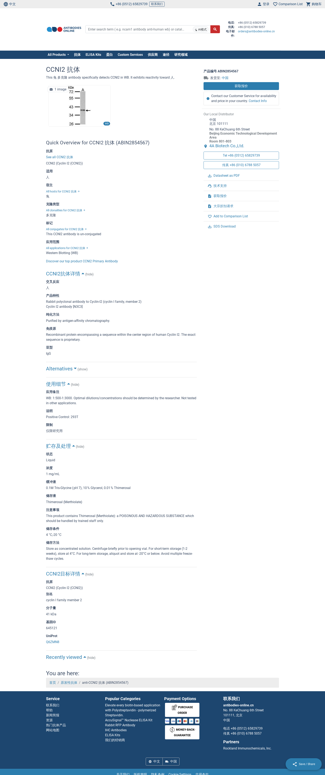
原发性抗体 (69, 683)
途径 (166, 55)
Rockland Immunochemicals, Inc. (247, 748)
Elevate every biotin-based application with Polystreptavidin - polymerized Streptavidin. (132, 710)
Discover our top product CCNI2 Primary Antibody (82, 261)
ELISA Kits (93, 55)
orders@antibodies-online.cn (256, 31)
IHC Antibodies (116, 730)
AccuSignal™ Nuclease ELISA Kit (128, 720)
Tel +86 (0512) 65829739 (241, 155)
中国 (225, 78)
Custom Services (130, 55)
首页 (52, 683)
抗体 (77, 55)
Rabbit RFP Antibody (120, 725)
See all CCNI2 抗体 (59, 157)
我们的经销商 (115, 740)
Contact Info (258, 101)
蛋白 (109, 55)
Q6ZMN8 (52, 642)
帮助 (49, 710)
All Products (57, 55)
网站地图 (52, 730)
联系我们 (157, 4)
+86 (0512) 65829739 (129, 4)
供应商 (153, 55)
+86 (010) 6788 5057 (246, 733)
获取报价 (241, 86)
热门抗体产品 (56, 725)
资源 (49, 720)
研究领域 (181, 55)
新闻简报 (52, 715)
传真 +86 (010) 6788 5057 (241, 165)
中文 (9, 4)
